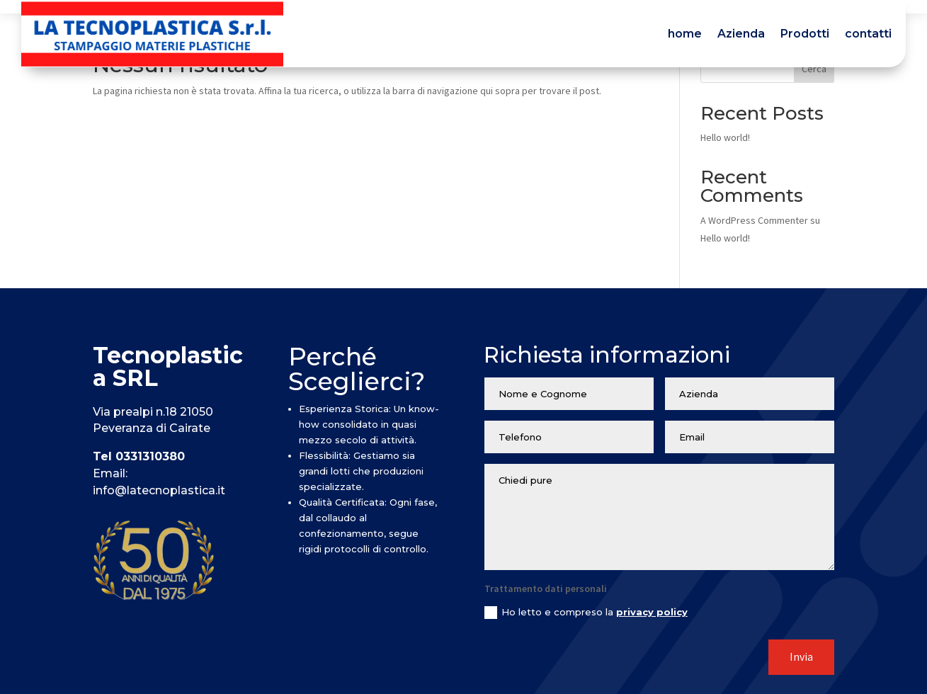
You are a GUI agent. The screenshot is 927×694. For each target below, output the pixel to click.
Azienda (741, 33)
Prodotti (804, 33)
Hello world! (725, 137)
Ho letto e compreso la (586, 613)
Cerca (814, 68)
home (685, 33)
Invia (801, 657)
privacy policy (652, 612)
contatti (868, 33)
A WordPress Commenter (754, 220)
